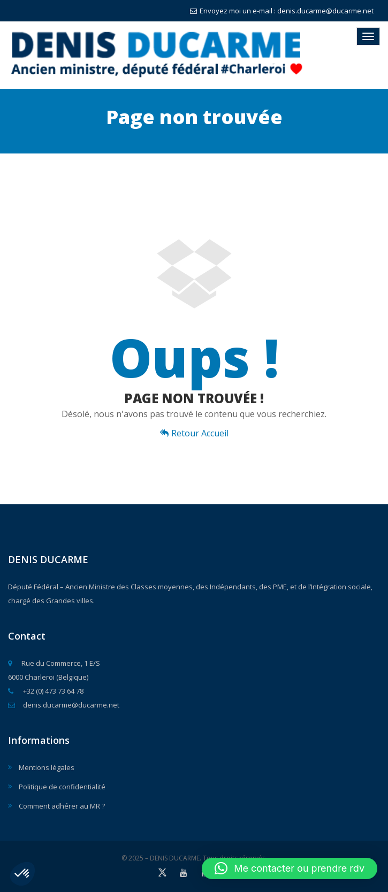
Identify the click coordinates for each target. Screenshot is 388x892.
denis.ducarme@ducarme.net (63, 705)
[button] (22, 874)
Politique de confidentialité (62, 786)
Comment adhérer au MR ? (62, 806)
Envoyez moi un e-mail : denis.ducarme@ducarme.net (282, 11)
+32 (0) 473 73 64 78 (45, 691)
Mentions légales (46, 767)
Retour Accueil (194, 433)
